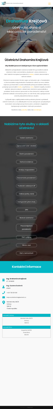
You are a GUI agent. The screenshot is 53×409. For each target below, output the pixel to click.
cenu (32, 87)
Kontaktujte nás (26, 41)
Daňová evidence (26, 162)
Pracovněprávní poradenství (26, 227)
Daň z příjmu (26, 237)
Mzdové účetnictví (26, 218)
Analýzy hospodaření (26, 170)
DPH (26, 210)
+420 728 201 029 (12, 293)
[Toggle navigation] (49, 3)
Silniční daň (26, 245)
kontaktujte (37, 110)
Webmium (30, 407)
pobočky (24, 110)
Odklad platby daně (26, 194)
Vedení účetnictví (26, 138)
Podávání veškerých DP (26, 186)
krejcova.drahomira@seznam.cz (16, 297)
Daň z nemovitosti (26, 253)
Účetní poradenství (26, 154)
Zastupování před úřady (26, 202)
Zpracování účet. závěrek (26, 146)
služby (32, 74)
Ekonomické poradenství (26, 178)
